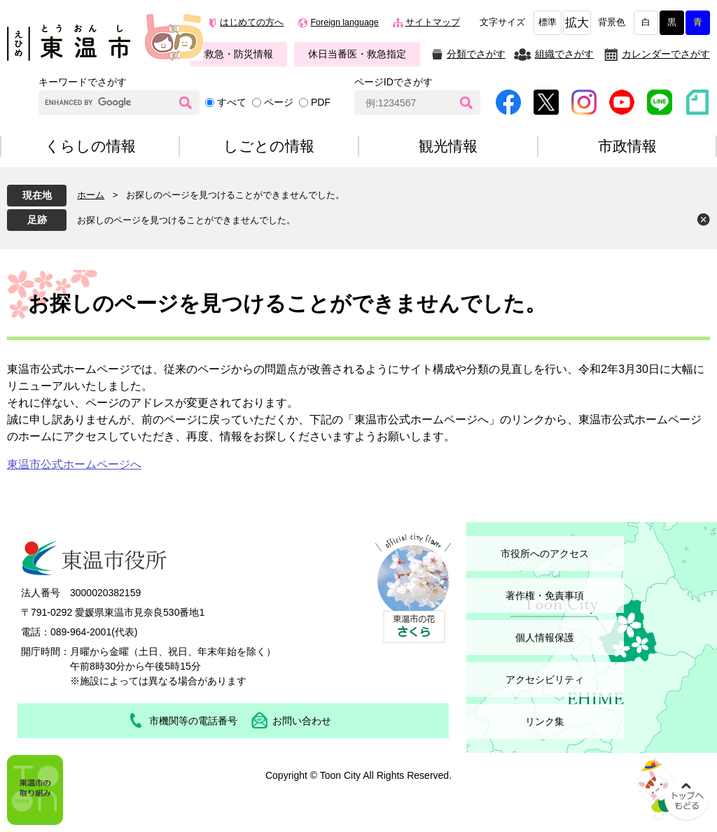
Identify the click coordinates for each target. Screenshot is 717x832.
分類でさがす (476, 53)
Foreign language (344, 22)
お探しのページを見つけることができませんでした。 (186, 220)
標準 (547, 22)
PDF (320, 102)
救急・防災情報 (238, 53)
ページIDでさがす (393, 81)
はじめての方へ (252, 22)
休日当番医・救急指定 (357, 53)
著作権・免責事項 (545, 595)
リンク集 (544, 721)
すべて (231, 102)
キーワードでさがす (83, 81)
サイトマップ (432, 22)
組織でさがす (564, 53)
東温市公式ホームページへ (74, 464)
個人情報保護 (544, 637)
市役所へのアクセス (545, 553)
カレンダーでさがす (666, 53)
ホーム (90, 195)
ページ (278, 102)
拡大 (577, 22)
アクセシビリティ (545, 679)
